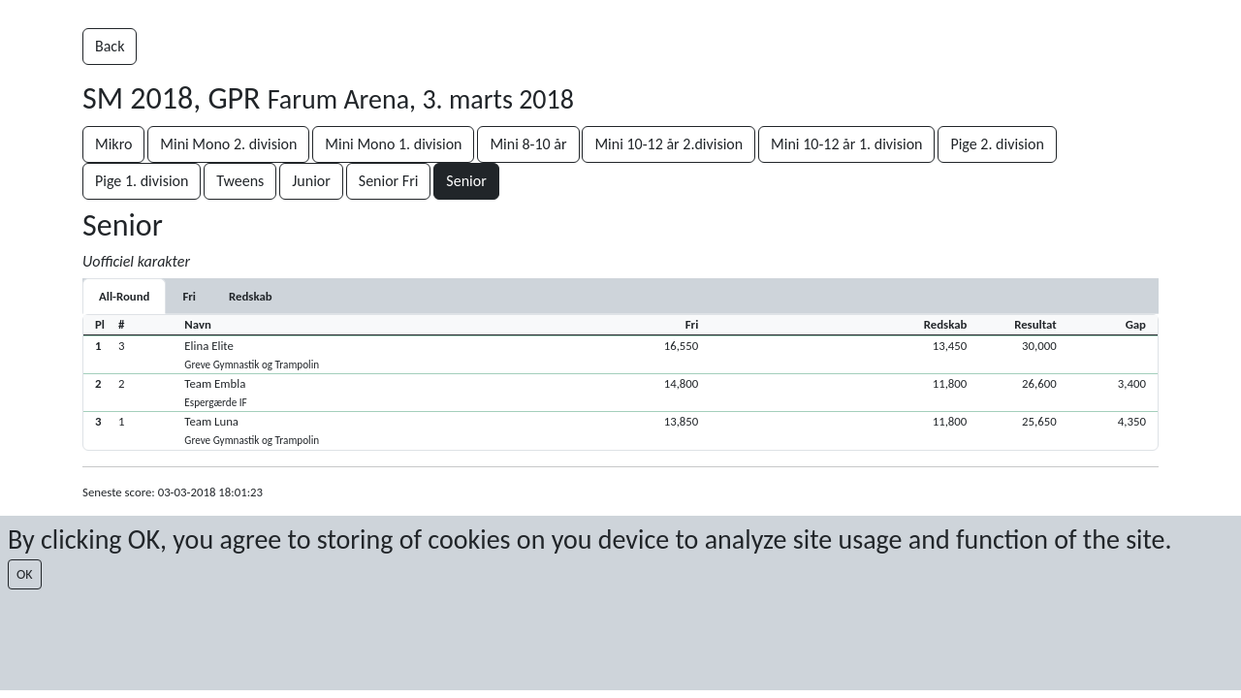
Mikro (113, 144)
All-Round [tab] (124, 296)
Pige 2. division (996, 144)
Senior (466, 181)
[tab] (189, 296)
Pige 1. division (141, 181)
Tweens (240, 181)
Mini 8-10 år (528, 144)
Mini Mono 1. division (393, 144)
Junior (311, 181)
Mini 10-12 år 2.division (668, 144)
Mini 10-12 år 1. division (846, 144)
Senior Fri (389, 181)
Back (109, 46)
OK (24, 574)
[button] (620, 354)
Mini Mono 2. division (228, 144)
